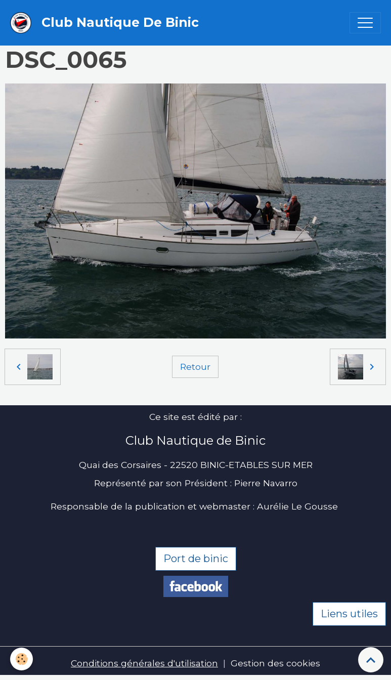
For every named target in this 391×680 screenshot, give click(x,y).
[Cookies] (21, 659)
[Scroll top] (370, 659)
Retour (195, 366)
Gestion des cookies (275, 663)
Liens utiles (349, 614)
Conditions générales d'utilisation (144, 663)
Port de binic (195, 558)
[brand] (107, 22)
